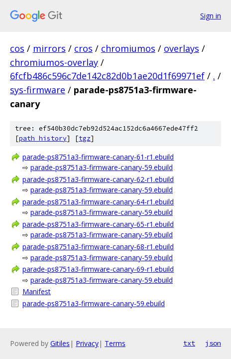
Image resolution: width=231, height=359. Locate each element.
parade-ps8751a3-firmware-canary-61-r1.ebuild (98, 157)
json (213, 343)
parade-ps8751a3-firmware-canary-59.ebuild (101, 167)
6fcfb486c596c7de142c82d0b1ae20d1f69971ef (107, 76)
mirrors (49, 48)
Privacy (87, 343)
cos (17, 48)
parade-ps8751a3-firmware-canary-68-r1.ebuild (98, 246)
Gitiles (60, 343)
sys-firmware (37, 90)
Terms (115, 343)
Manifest (36, 291)
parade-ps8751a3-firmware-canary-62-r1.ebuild (98, 179)
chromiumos (128, 48)
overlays (181, 48)
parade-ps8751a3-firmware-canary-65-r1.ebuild (98, 224)
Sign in (210, 15)
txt (189, 343)
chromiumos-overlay (54, 62)
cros (83, 48)
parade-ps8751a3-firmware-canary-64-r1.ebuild (98, 201)
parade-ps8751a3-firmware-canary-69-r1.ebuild (98, 269)
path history (43, 138)
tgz (85, 138)
